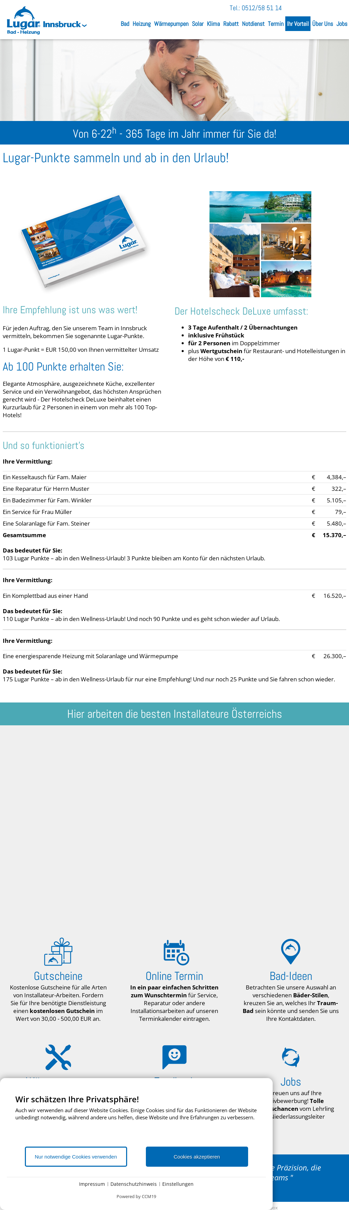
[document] (136, 1120)
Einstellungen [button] (178, 1184)
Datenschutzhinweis (133, 1184)
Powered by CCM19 (136, 1196)
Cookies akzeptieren (197, 1157)
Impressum (92, 1184)
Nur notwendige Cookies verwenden (76, 1157)
